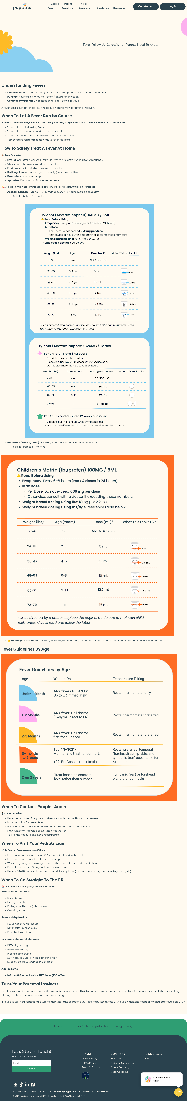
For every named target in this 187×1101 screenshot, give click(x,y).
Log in (173, 6)
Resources (119, 8)
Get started (145, 6)
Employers (103, 8)
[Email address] (31, 1063)
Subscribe (31, 1068)
